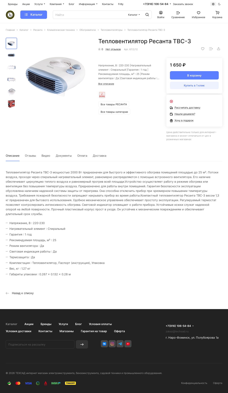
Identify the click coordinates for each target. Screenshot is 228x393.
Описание (12, 155)
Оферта (119, 331)
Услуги (63, 324)
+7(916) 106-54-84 (155, 4)
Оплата (82, 155)
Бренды (46, 324)
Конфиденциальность (194, 382)
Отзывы (30, 155)
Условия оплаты (100, 324)
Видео (46, 155)
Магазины (66, 331)
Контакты (45, 331)
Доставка (99, 155)
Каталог (11, 324)
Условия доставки (18, 331)
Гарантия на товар (94, 331)
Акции (28, 324)
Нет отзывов (113, 49)
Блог (78, 324)
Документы (64, 155)
